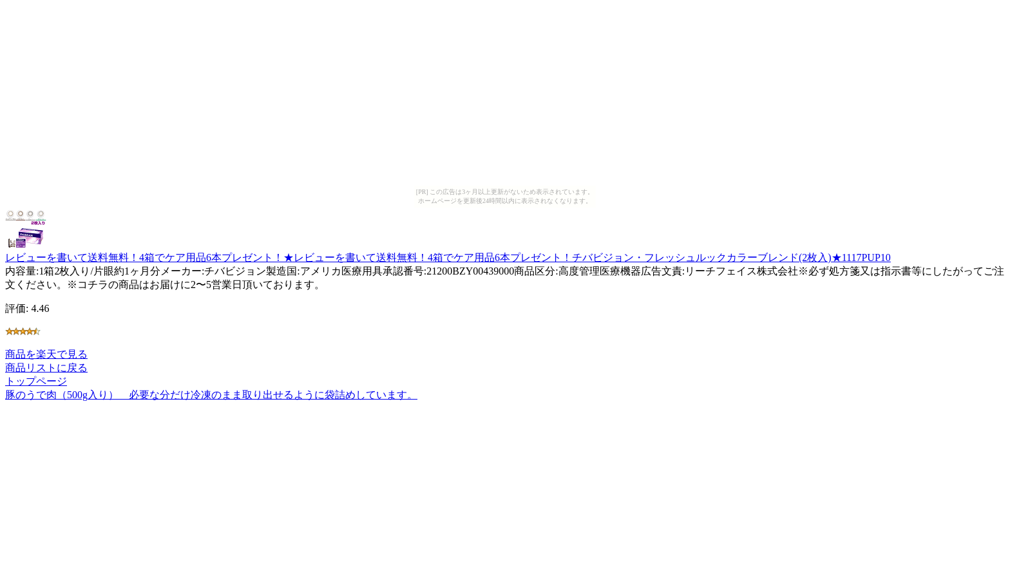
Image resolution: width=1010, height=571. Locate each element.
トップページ (36, 381)
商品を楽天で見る (46, 354)
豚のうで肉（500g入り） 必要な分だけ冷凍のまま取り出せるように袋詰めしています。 (211, 394)
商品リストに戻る (46, 367)
